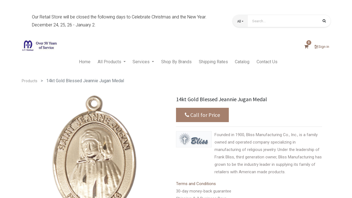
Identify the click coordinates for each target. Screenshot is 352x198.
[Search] (324, 21)
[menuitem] (84, 62)
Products (29, 81)
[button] (240, 21)
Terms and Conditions (196, 183)
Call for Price (202, 115)
